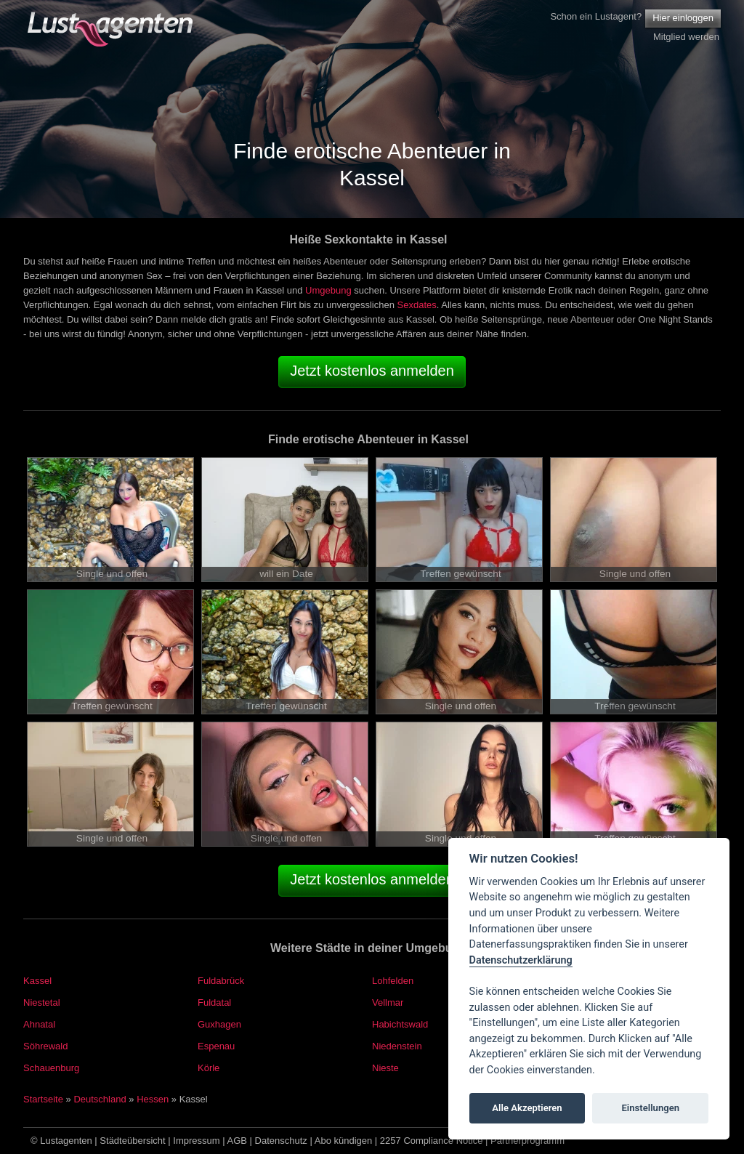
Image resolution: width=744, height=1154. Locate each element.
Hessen (153, 1099)
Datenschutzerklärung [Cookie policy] (521, 960)
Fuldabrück (221, 980)
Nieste (385, 1067)
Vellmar (387, 1002)
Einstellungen (650, 1107)
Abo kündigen (344, 1140)
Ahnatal (39, 1024)
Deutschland (99, 1099)
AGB (237, 1140)
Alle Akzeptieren (527, 1107)
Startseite (43, 1099)
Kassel (37, 980)
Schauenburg (51, 1067)
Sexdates (417, 304)
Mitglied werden (686, 36)
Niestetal (41, 1002)
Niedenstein (397, 1046)
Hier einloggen (682, 17)
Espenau (216, 1046)
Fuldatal (214, 1002)
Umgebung (328, 290)
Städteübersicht (132, 1140)
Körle (208, 1067)
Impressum (196, 1140)
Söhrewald (45, 1046)
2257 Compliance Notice (431, 1140)
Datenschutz (281, 1140)
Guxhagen (219, 1024)
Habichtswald (400, 1024)
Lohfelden (392, 980)
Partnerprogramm (527, 1140)
